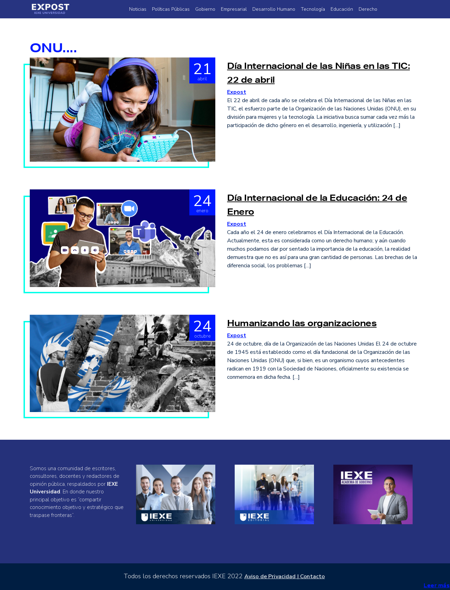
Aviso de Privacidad (270, 576)
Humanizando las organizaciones (302, 323)
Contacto (312, 576)
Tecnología (313, 9)
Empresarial (234, 9)
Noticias (137, 9)
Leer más (437, 585)
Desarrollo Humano (273, 9)
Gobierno (205, 9)
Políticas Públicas (171, 9)
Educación (342, 9)
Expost (236, 92)
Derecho (368, 9)
